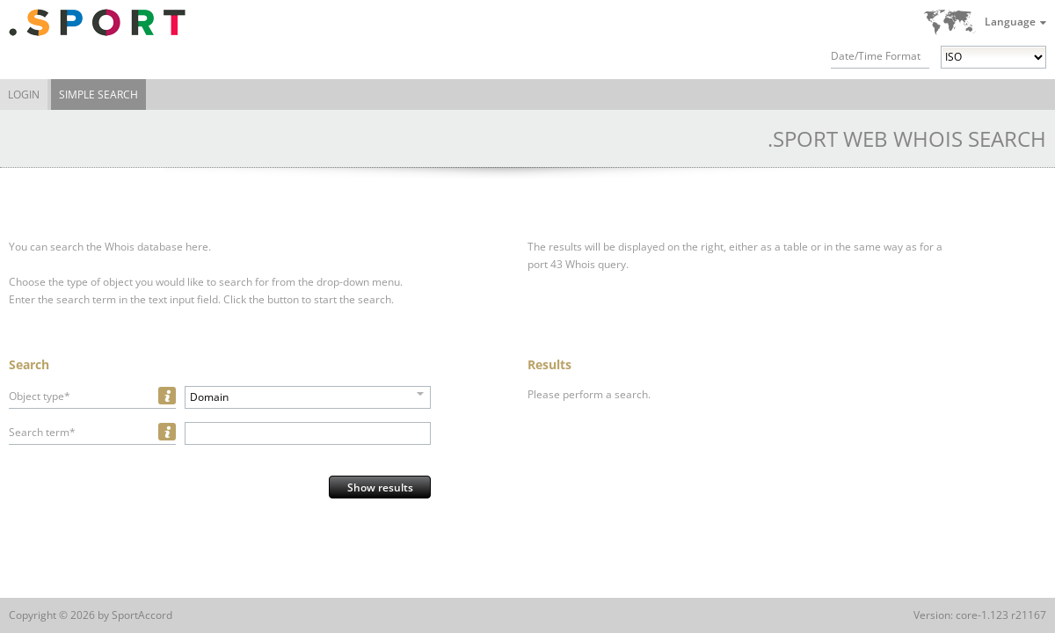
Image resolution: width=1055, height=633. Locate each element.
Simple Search (98, 94)
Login (24, 94)
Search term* (42, 432)
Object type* (39, 396)
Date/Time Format (875, 55)
